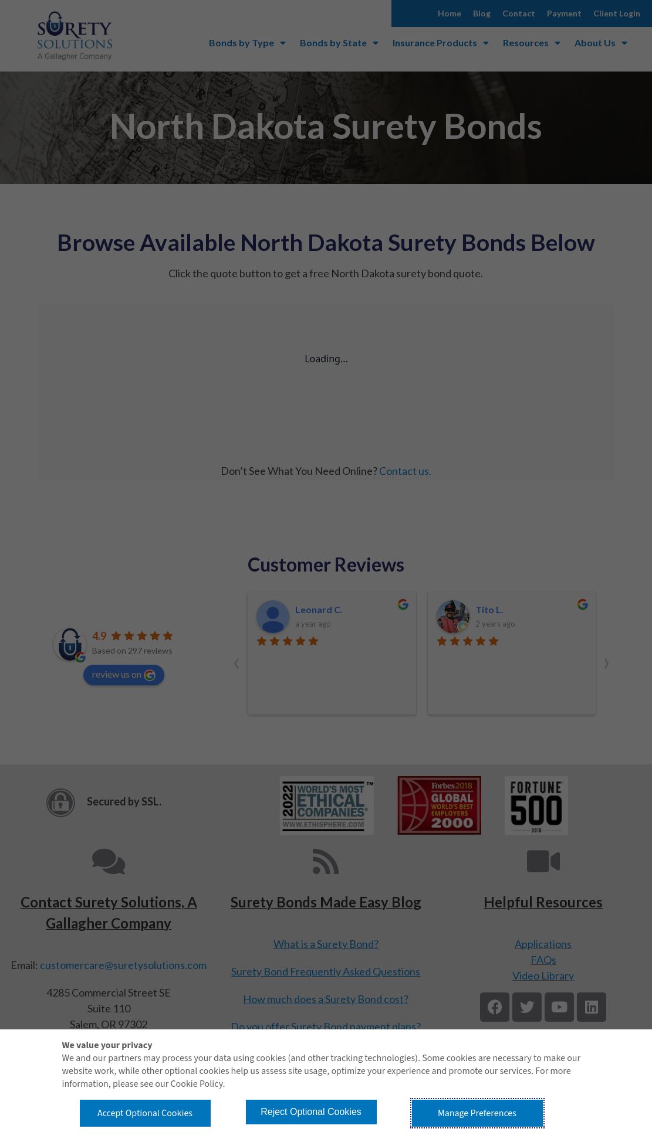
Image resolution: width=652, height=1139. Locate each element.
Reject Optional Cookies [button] (311, 1112)
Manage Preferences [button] (477, 1113)
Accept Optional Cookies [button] (144, 1113)
